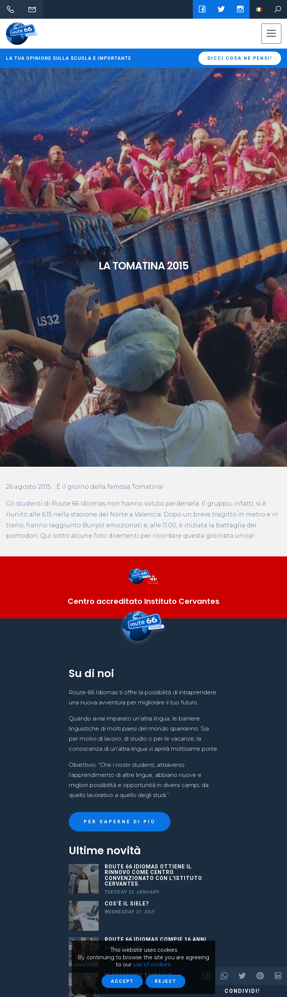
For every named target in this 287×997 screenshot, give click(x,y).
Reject (165, 981)
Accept (122, 981)
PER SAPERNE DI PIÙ (119, 821)
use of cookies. (152, 964)
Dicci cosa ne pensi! (239, 58)
